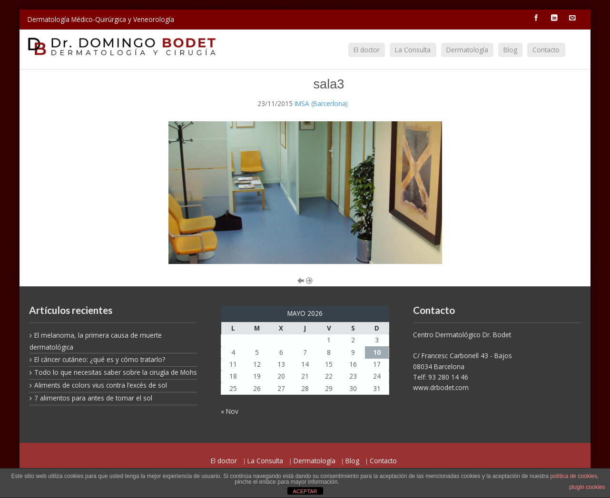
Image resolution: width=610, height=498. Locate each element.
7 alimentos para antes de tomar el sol (93, 397)
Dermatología (467, 49)
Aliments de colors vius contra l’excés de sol (100, 385)
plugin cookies (587, 487)
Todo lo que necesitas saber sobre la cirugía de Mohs (115, 372)
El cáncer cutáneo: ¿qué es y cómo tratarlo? (99, 359)
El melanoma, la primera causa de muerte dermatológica (96, 341)
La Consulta (413, 49)
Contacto (546, 49)
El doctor (367, 49)
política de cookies (573, 476)
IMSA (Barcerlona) (321, 103)
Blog (510, 49)
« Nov (229, 411)
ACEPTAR (305, 491)
